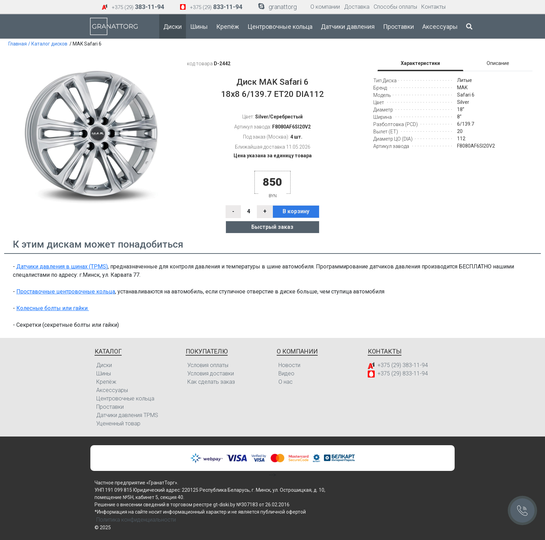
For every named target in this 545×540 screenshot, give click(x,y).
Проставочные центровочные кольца (65, 291)
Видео (286, 373)
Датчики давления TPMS (127, 415)
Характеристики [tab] (420, 63)
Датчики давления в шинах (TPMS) (62, 266)
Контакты (433, 6)
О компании (325, 6)
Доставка (356, 6)
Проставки (398, 26)
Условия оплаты (207, 365)
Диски (172, 26)
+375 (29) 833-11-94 (402, 373)
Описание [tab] (498, 63)
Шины (199, 26)
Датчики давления (348, 26)
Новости (289, 365)
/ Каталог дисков (47, 44)
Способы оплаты (395, 6)
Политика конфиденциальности (136, 519)
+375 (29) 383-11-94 (402, 365)
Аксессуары (440, 26)
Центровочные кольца (279, 26)
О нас (285, 382)
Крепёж (227, 26)
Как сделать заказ (211, 382)
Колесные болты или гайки (52, 308)
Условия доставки (210, 373)
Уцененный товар (118, 423)
